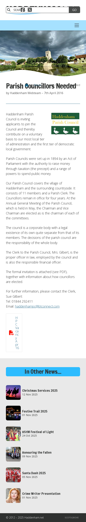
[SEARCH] (39, 10)
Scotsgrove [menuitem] (72, 517)
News (37, 85)
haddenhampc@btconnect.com (37, 306)
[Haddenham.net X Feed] (30, 9)
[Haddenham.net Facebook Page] (23, 9)
